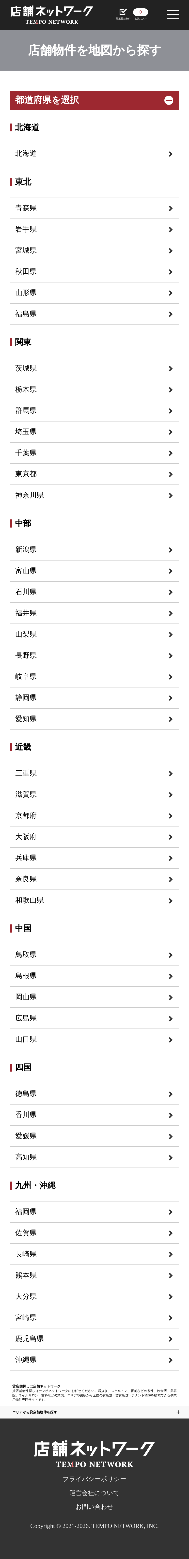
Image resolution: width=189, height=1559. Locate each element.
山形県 (26, 292)
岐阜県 (26, 676)
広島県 (26, 1018)
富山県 (26, 571)
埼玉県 (26, 432)
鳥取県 (26, 954)
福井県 (26, 613)
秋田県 (26, 271)
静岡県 (26, 698)
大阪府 (26, 837)
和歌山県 (29, 900)
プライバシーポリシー (94, 1479)
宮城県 (26, 250)
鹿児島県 (29, 1338)
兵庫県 (26, 858)
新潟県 (26, 549)
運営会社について (94, 1493)
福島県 (26, 314)
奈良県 (26, 879)
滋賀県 (26, 794)
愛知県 (26, 719)
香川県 (26, 1115)
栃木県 (26, 389)
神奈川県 (29, 495)
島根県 (26, 976)
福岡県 (26, 1212)
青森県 (26, 208)
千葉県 (26, 453)
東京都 (26, 474)
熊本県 (26, 1275)
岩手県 (26, 229)
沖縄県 (26, 1360)
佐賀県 (26, 1233)
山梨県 (26, 634)
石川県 (26, 592)
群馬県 (26, 410)
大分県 (26, 1296)
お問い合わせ (94, 1506)
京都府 (26, 815)
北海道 (26, 153)
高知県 (26, 1157)
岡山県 (26, 997)
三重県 (26, 773)
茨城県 (26, 368)
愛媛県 (26, 1136)
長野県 (26, 655)
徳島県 (26, 1093)
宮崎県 (26, 1317)
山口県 (26, 1039)
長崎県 (26, 1254)
